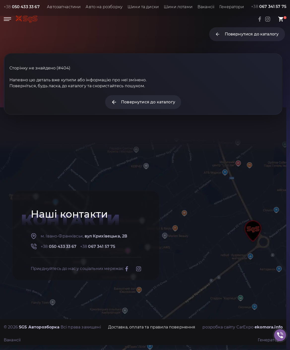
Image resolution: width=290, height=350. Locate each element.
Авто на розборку (104, 6)
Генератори (231, 6)
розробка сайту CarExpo (242, 327)
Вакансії (205, 6)
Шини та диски (143, 6)
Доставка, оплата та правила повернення (151, 327)
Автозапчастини (64, 6)
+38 (22, 6)
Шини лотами (178, 6)
